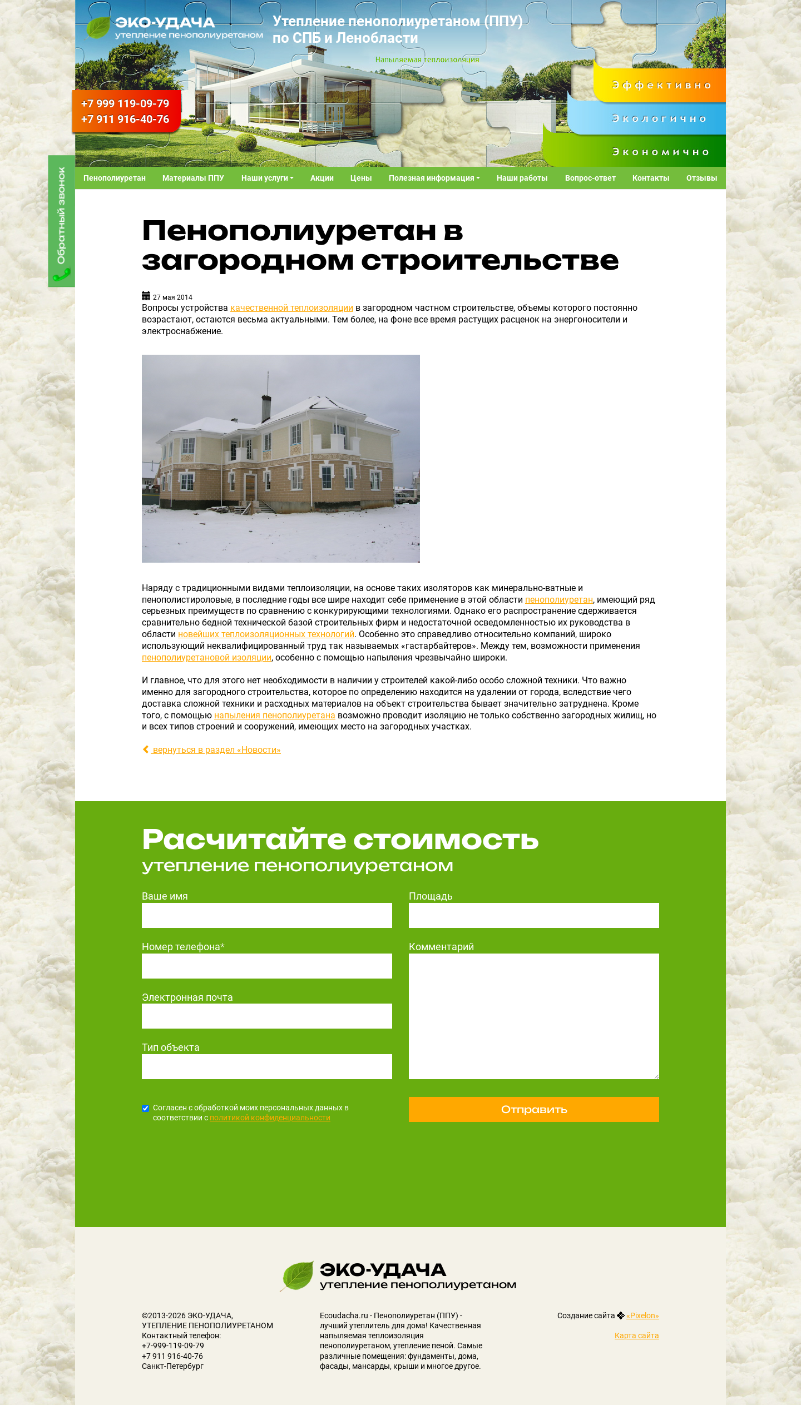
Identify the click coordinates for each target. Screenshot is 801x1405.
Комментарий (441, 946)
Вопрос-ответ (590, 177)
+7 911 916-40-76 (172, 1356)
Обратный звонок (61, 215)
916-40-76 (125, 119)
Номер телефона (183, 946)
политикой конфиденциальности (270, 1117)
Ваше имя (165, 896)
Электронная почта (187, 997)
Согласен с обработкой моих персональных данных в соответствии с (245, 1112)
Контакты (651, 177)
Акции (322, 177)
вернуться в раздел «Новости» (211, 749)
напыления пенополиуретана (274, 715)
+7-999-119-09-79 (173, 1345)
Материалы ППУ (193, 177)
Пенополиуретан (114, 177)
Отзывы (702, 177)
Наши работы (522, 177)
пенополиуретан (559, 599)
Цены (361, 177)
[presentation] (226, 1157)
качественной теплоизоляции (291, 307)
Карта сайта (637, 1335)
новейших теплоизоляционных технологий (266, 634)
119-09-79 (125, 103)
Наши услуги (265, 177)
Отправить (534, 1109)
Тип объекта (171, 1047)
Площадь (431, 896)
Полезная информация (432, 177)
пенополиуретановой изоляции (206, 657)
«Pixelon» (642, 1315)
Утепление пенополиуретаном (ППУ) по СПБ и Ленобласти (398, 29)
